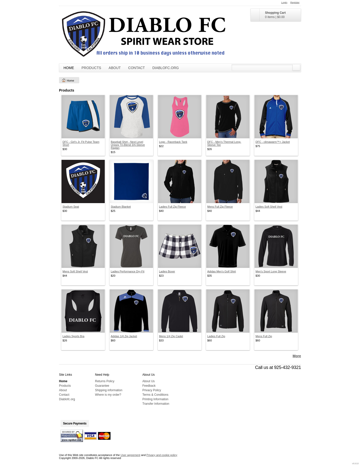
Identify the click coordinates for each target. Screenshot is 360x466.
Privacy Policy (151, 390)
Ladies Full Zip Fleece (172, 206)
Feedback (149, 385)
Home (69, 68)
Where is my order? (108, 394)
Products (91, 68)
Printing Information (155, 399)
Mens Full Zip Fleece (220, 206)
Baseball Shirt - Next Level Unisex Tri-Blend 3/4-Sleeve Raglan (128, 144)
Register (295, 2)
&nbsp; (83, 117)
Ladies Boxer (167, 271)
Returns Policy (104, 381)
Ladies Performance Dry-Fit (127, 271)
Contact (136, 68)
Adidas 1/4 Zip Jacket (124, 336)
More (297, 356)
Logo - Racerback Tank (173, 141)
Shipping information (108, 390)
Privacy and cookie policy (162, 454)
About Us (148, 381)
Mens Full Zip (264, 336)
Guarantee (102, 385)
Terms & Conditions (155, 394)
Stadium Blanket (121, 206)
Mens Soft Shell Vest (75, 271)
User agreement (130, 454)
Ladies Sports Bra (73, 336)
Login (284, 2)
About (115, 68)
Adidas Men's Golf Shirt (221, 271)
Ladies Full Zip (216, 336)
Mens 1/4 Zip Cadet (171, 336)
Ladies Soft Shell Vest (269, 206)
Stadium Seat (70, 206)
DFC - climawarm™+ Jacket (273, 141)
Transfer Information (155, 403)
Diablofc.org (165, 68)
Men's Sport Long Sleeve (271, 271)
